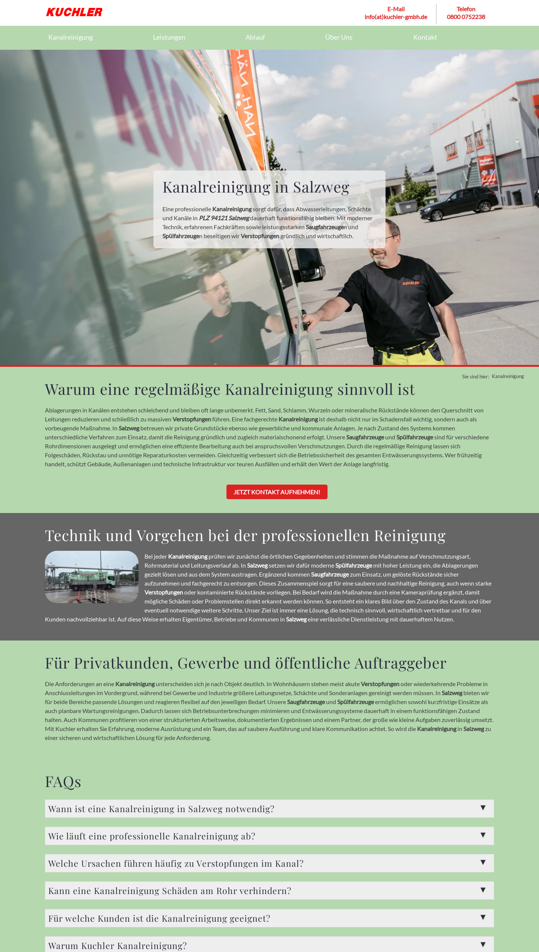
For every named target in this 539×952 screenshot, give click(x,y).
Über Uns (339, 37)
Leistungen (169, 37)
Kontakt (425, 37)
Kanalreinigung (70, 37)
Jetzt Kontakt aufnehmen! (277, 491)
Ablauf (255, 37)
